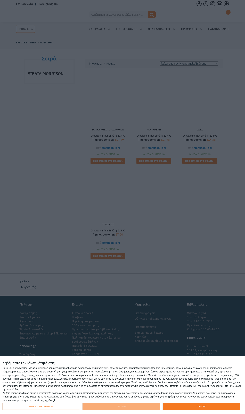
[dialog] (122, 385)
